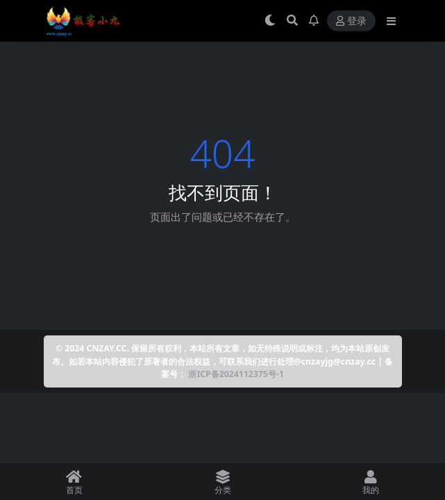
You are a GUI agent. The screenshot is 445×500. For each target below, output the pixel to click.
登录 (351, 21)
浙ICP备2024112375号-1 (235, 374)
